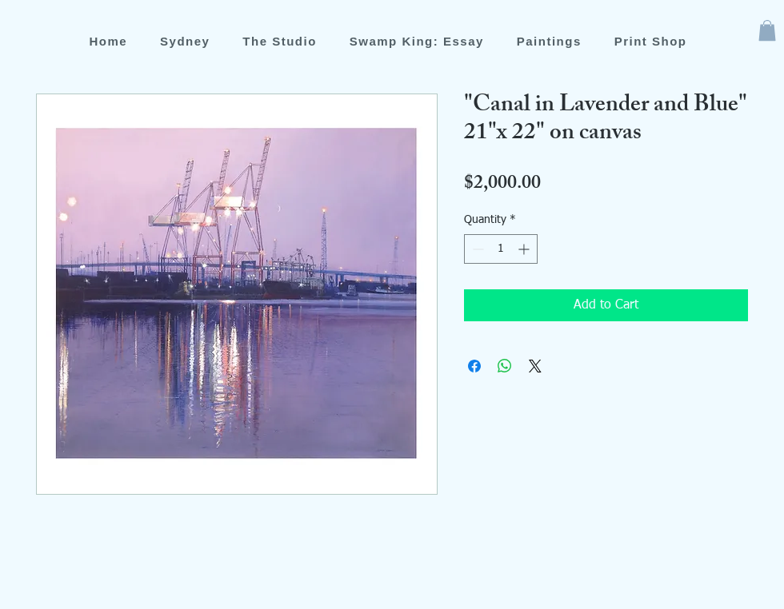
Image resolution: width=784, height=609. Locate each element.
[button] (767, 30)
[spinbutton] (500, 249)
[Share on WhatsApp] (504, 366)
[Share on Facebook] (474, 366)
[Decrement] (476, 249)
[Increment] (525, 249)
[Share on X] (535, 366)
